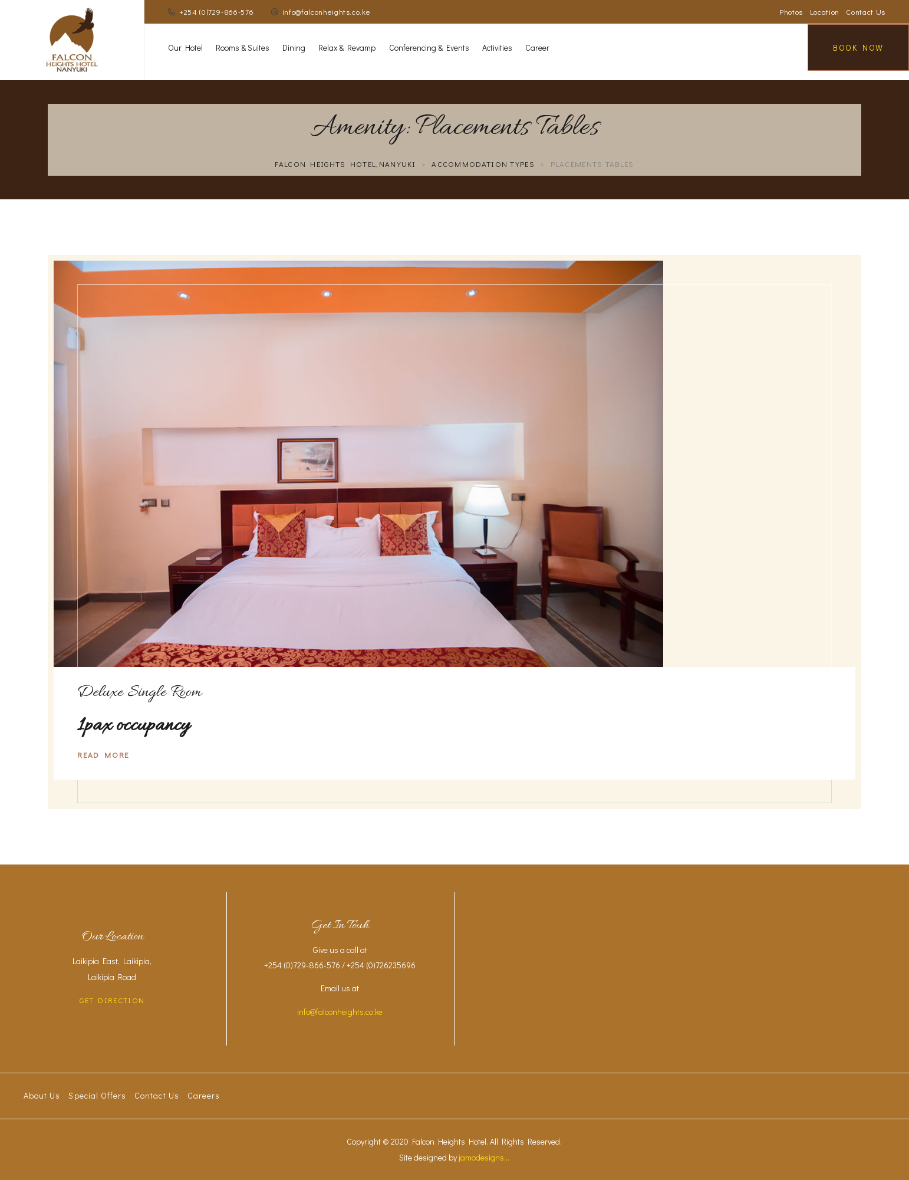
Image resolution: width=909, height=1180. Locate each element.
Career (537, 47)
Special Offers (97, 1095)
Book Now (858, 47)
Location (824, 11)
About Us (42, 1095)
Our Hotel (185, 47)
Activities (497, 47)
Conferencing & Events (429, 47)
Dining (293, 47)
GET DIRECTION (112, 1000)
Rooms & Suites (242, 47)
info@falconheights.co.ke (326, 11)
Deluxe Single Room (139, 693)
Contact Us (865, 11)
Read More (103, 755)
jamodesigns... (484, 1157)
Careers (203, 1095)
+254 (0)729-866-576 (216, 11)
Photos (791, 11)
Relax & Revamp (347, 47)
